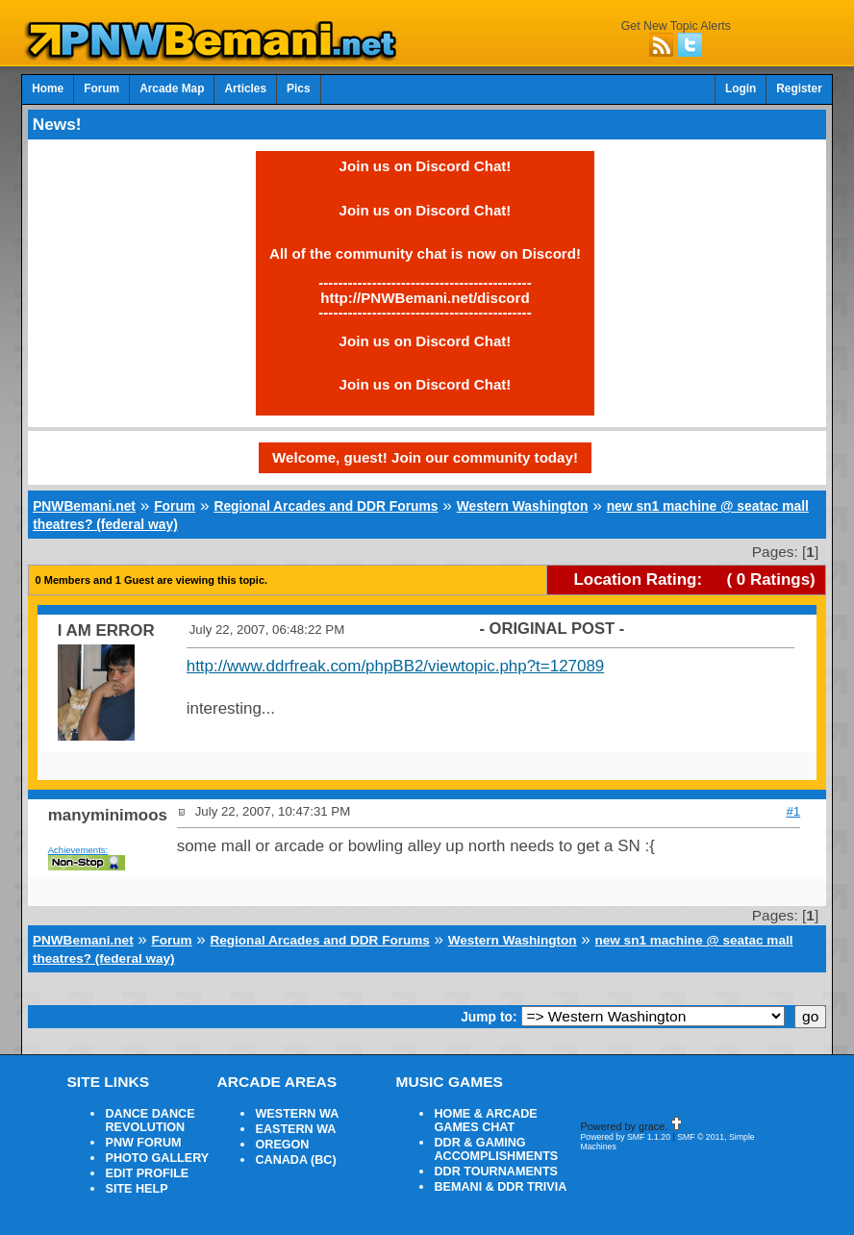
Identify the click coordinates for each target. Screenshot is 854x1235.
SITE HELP (136, 1189)
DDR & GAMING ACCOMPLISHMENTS (496, 1149)
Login (740, 88)
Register (799, 88)
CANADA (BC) (295, 1160)
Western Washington (523, 506)
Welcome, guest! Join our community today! (425, 457)
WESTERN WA (297, 1114)
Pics (298, 88)
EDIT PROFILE (146, 1173)
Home (47, 88)
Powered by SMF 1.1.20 (625, 1137)
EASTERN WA (295, 1129)
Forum (101, 88)
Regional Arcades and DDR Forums (326, 506)
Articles (245, 88)
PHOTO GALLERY (157, 1158)
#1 (793, 811)
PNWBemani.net (84, 506)
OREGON (282, 1144)
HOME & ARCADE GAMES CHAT (485, 1120)
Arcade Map (171, 88)
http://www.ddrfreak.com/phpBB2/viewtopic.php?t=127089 (396, 666)
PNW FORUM (143, 1142)
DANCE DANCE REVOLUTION (149, 1120)
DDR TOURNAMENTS (496, 1171)
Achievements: (78, 849)
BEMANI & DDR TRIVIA (500, 1187)
